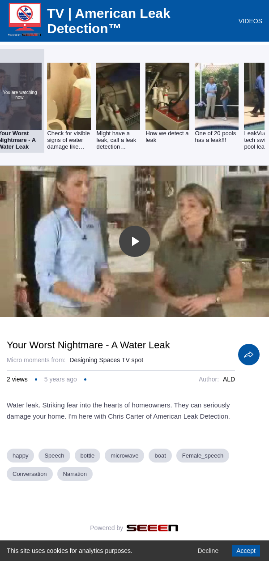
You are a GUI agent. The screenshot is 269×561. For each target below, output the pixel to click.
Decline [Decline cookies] (207, 550)
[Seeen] (152, 528)
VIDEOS (250, 21)
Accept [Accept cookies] (246, 550)
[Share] (249, 354)
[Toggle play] (134, 241)
